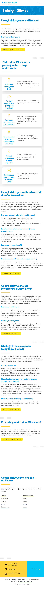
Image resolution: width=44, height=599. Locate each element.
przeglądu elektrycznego (25, 475)
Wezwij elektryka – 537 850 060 (13, 49)
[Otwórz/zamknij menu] (39, 3)
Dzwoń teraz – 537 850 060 (12, 544)
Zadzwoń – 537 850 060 (11, 301)
